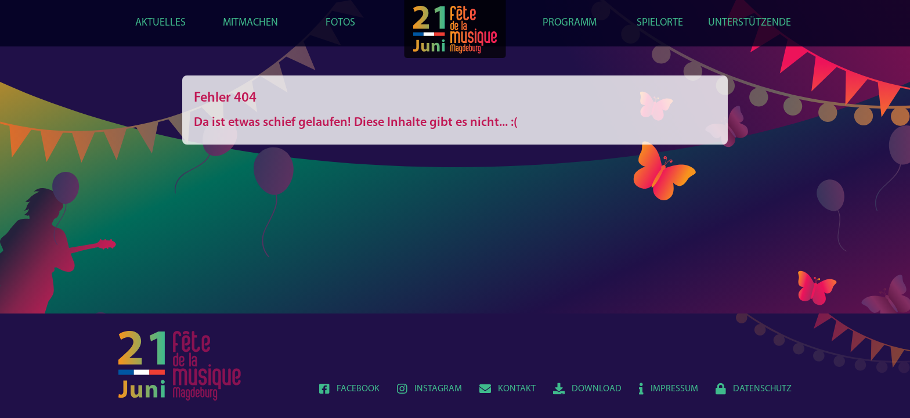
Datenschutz (754, 389)
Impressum (668, 389)
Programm (570, 22)
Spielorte (660, 22)
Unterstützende (749, 22)
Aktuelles (160, 22)
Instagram (429, 389)
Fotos (340, 22)
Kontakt (507, 389)
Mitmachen (250, 22)
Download (587, 389)
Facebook (349, 389)
